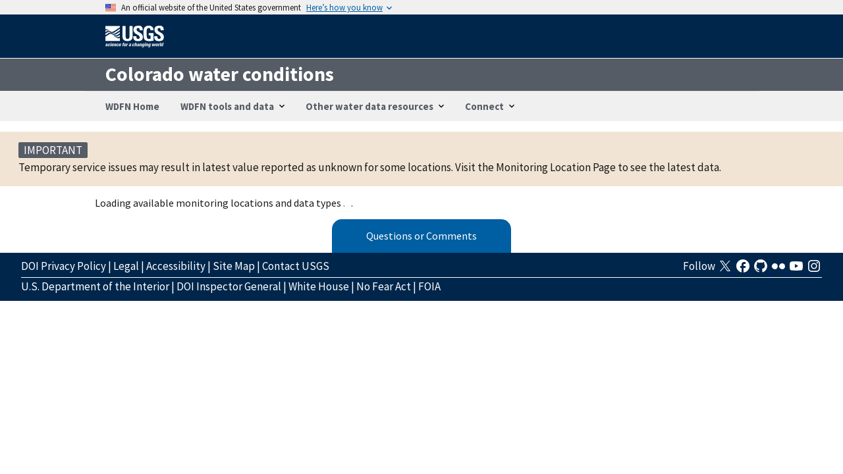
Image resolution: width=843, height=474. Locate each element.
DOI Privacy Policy (63, 266)
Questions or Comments (421, 235)
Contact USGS (295, 266)
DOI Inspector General (229, 286)
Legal (126, 266)
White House (318, 286)
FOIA (429, 286)
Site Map (234, 266)
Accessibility (175, 266)
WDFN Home (132, 106)
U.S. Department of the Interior (95, 286)
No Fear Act (383, 286)
